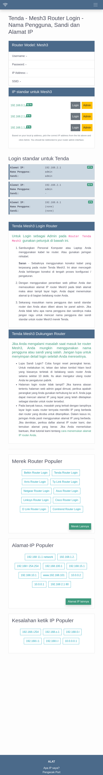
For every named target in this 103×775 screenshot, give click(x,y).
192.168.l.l (52, 641)
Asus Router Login (67, 490)
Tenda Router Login (66, 472)
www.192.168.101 (54, 575)
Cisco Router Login (66, 500)
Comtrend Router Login (67, 509)
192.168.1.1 (18, 127)
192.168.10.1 (29, 575)
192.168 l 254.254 (28, 566)
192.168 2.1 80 (60, 584)
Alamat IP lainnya (78, 601)
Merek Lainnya (80, 526)
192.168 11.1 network (40, 557)
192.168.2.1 (18, 116)
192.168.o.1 (52, 631)
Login (75, 105)
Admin (87, 105)
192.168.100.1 (53, 566)
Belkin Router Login (36, 472)
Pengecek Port (51, 772)
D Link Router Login (34, 509)
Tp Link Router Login (65, 481)
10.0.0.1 (39, 584)
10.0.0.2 (76, 575)
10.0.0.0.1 (71, 641)
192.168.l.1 (32, 641)
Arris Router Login (35, 481)
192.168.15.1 (77, 566)
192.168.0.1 (18, 105)
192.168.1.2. (67, 557)
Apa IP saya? (51, 768)
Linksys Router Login (36, 500)
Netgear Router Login (36, 490)
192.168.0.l (72, 631)
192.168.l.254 (30, 631)
